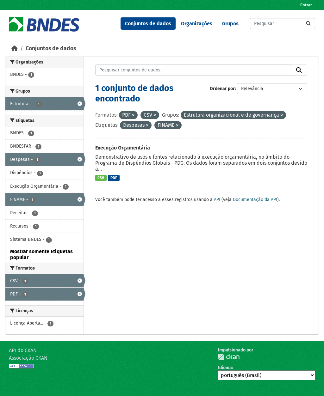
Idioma (225, 367)
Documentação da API (255, 199)
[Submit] (308, 23)
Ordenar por (222, 88)
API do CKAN (23, 350)
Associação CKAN (28, 358)
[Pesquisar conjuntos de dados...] (282, 23)
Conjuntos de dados (148, 24)
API (217, 199)
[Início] (14, 48)
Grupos (230, 24)
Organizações (196, 24)
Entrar (306, 5)
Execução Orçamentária (122, 148)
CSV (100, 178)
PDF (113, 178)
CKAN (229, 356)
